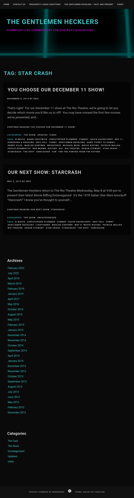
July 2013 (13, 391)
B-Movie (20, 139)
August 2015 (15, 314)
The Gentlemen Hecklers (52, 22)
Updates (42, 135)
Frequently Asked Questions (45, 4)
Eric (36, 99)
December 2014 (17, 335)
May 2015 (13, 319)
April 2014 (14, 355)
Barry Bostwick (37, 139)
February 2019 (16, 288)
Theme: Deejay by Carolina (90, 492)
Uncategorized (46, 217)
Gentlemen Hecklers (72, 142)
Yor (54, 152)
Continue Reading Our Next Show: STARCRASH (36, 209)
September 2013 (17, 381)
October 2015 (15, 309)
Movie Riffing (90, 145)
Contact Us (19, 4)
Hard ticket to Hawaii (101, 142)
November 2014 (17, 340)
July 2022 (13, 273)
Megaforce (54, 145)
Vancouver (43, 152)
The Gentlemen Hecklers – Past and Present (88, 4)
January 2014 (15, 360)
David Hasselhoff (102, 139)
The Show (30, 135)
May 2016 (13, 304)
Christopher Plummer (63, 139)
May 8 (78, 225)
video (53, 135)
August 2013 (15, 386)
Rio (61, 148)
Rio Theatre (72, 148)
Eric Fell (42, 142)
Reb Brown (39, 148)
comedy (84, 139)
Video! (120, 4)
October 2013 (15, 376)
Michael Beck (71, 145)
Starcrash (14, 152)
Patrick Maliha (110, 145)
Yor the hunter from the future (79, 152)
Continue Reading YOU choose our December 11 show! (41, 127)
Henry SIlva (15, 145)
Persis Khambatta (19, 148)
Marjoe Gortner (34, 145)
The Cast (13, 440)
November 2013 (17, 371)
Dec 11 (119, 139)
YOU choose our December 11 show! (56, 90)
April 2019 (14, 278)
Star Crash (110, 148)
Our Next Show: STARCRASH (44, 172)
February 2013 (16, 407)
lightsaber (43, 225)
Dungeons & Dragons (21, 142)
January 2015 (15, 330)
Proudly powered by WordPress (46, 492)
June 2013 (14, 397)
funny (53, 142)
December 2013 (17, 366)
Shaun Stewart (91, 148)
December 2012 (17, 412)
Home (6, 4)
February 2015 (16, 324)
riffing (52, 148)
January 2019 (15, 293)
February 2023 (16, 268)
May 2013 (13, 402)
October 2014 (15, 345)
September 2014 (17, 350)
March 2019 (14, 283)
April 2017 (14, 299)
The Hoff (28, 152)
